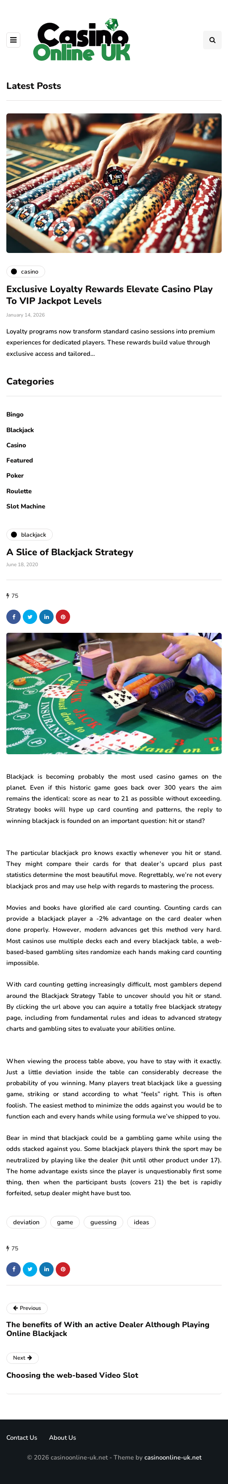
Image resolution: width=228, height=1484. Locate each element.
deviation (26, 1222)
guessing (103, 1222)
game (65, 1222)
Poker (15, 475)
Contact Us (21, 1437)
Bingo (15, 414)
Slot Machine (25, 506)
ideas (141, 1222)
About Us (62, 1437)
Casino (16, 445)
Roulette (19, 491)
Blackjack (20, 430)
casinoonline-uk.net (172, 1457)
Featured (19, 460)
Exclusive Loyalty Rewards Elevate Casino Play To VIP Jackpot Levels (109, 295)
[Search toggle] (212, 40)
